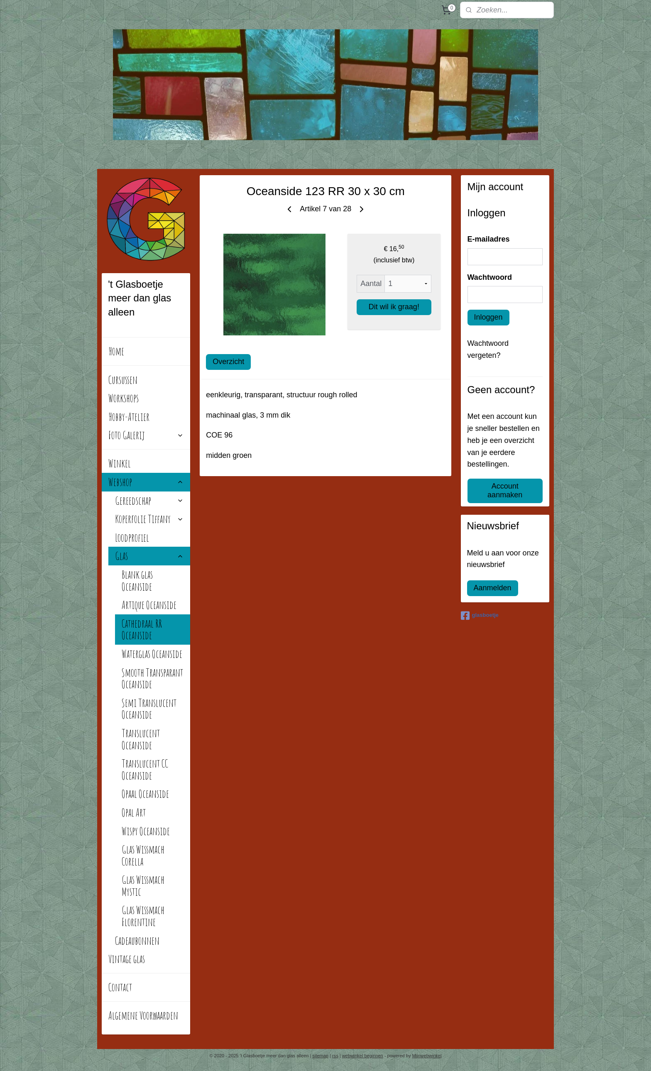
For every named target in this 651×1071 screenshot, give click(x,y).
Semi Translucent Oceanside (149, 708)
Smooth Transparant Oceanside (152, 678)
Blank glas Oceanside (137, 580)
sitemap (321, 1055)
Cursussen (122, 379)
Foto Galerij (146, 435)
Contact (120, 987)
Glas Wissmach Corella (143, 855)
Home (116, 351)
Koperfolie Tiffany (149, 519)
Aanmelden (493, 588)
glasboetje (480, 616)
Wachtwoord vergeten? (488, 349)
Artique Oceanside (149, 604)
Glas (149, 555)
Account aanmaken (504, 490)
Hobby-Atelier (128, 416)
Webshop (146, 482)
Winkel (119, 463)
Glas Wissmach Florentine (143, 916)
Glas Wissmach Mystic (143, 885)
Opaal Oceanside (145, 793)
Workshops (123, 398)
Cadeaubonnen (137, 940)
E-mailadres (488, 239)
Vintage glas (126, 959)
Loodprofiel (132, 537)
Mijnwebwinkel (426, 1055)
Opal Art (134, 812)
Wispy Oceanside (146, 831)
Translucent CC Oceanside (145, 769)
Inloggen (488, 317)
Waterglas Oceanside (152, 653)
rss (335, 1055)
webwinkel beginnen (362, 1055)
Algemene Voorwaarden (143, 1015)
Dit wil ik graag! (394, 307)
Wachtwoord (489, 277)
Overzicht (228, 361)
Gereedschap (149, 500)
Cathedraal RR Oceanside (142, 629)
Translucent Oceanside (141, 739)
